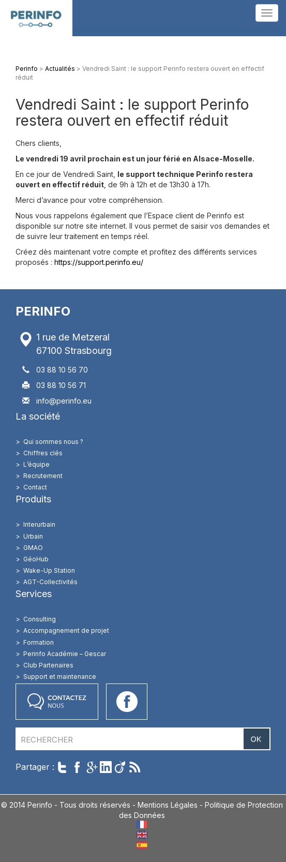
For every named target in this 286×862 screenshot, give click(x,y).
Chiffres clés (43, 453)
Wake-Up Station (49, 570)
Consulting (39, 619)
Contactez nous (57, 701)
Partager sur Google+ (91, 767)
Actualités (60, 68)
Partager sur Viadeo (120, 767)
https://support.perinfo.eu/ (98, 262)
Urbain (33, 536)
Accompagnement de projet (66, 630)
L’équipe (36, 464)
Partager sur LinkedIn (105, 767)
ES (142, 845)
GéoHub (36, 559)
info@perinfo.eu (64, 400)
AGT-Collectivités (50, 582)
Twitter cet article (62, 767)
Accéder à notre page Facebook (126, 701)
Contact (35, 487)
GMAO (33, 548)
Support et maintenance (59, 676)
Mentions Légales (168, 804)
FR (142, 824)
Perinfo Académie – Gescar (64, 654)
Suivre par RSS (134, 767)
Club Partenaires (48, 665)
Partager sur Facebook (76, 767)
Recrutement (43, 476)
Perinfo (36, 18)
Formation (38, 642)
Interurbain (39, 524)
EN (142, 835)
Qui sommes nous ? (53, 441)
